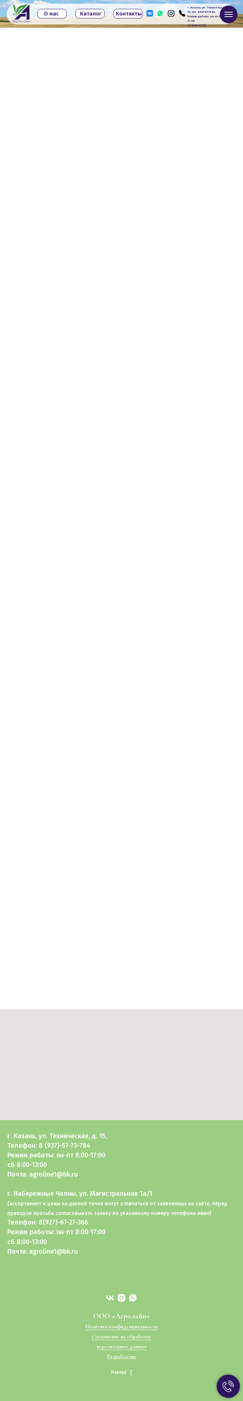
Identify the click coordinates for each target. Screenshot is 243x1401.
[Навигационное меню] (229, 14)
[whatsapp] (133, 1297)
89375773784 (206, 12)
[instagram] (121, 1297)
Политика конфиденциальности (121, 1326)
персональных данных (121, 1346)
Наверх (121, 1372)
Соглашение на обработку (121, 1336)
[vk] (110, 1297)
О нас (51, 13)
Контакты (129, 13)
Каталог (90, 13)
